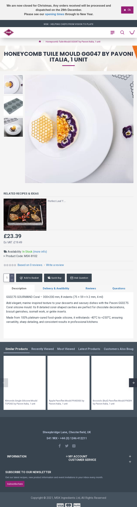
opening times (54, 14)
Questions (118, 288)
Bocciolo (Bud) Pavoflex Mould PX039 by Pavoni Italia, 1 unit (112, 402)
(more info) (40, 251)
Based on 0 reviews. (30, 265)
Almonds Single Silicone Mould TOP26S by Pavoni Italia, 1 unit (21, 402)
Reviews (91, 288)
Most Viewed (66, 349)
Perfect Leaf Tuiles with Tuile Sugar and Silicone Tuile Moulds (57, 201)
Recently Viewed (42, 349)
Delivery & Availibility (56, 288)
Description (19, 288)
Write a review (55, 265)
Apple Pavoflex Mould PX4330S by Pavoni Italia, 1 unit (66, 402)
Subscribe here (15, 484)
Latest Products (89, 349)
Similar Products (16, 349)
